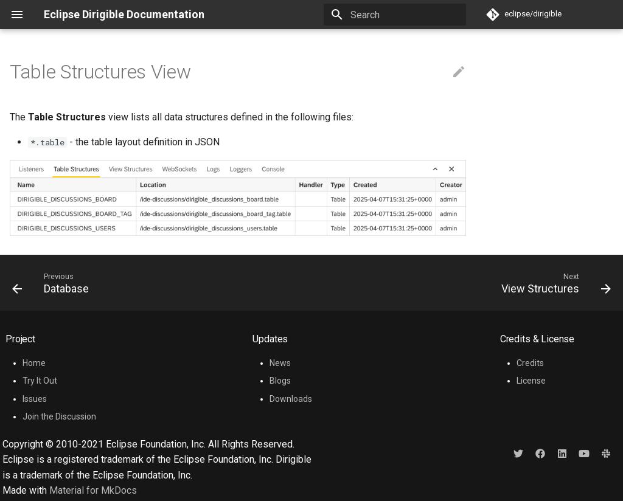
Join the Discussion (59, 416)
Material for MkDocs (93, 490)
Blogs (280, 380)
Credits (530, 363)
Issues (35, 399)
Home (34, 363)
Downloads (291, 399)
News (280, 363)
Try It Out (40, 380)
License (531, 380)
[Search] (395, 15)
